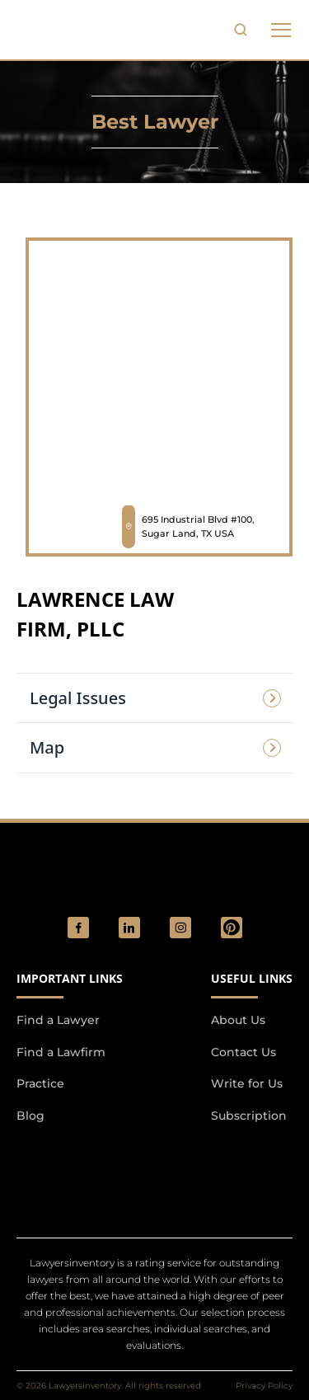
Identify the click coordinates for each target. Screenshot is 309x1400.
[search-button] (240, 29)
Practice (40, 1083)
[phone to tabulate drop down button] (281, 29)
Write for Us (247, 1083)
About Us (238, 1019)
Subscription (249, 1115)
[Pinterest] (231, 927)
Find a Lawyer (58, 1019)
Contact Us (243, 1052)
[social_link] (78, 927)
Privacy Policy (264, 1385)
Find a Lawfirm (60, 1052)
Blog (30, 1115)
